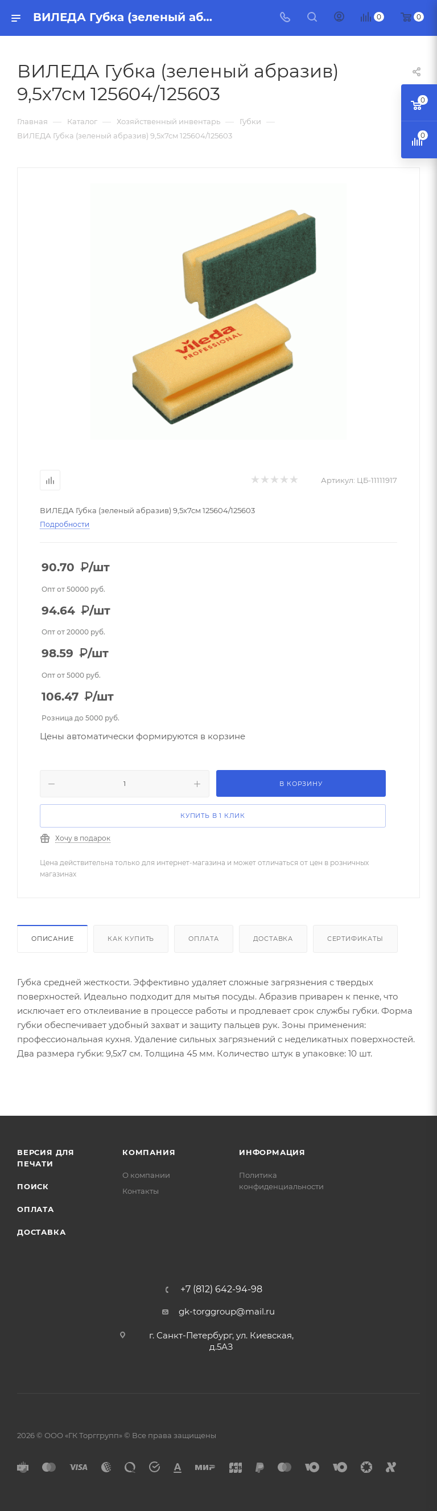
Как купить (131, 939)
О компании (146, 1175)
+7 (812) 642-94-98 (221, 1289)
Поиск (33, 1186)
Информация (272, 1152)
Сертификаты (355, 939)
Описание (52, 939)
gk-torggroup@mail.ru (227, 1311)
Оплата (203, 939)
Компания (148, 1152)
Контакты (140, 1190)
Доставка (273, 939)
